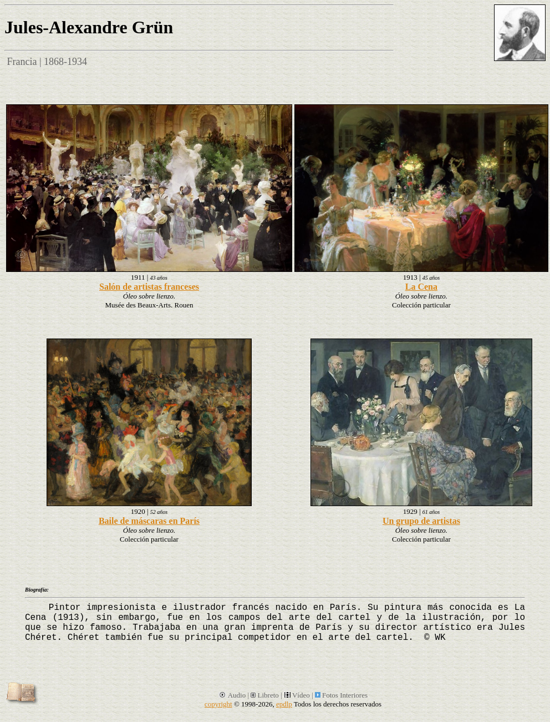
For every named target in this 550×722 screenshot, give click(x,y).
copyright (218, 704)
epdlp (284, 704)
